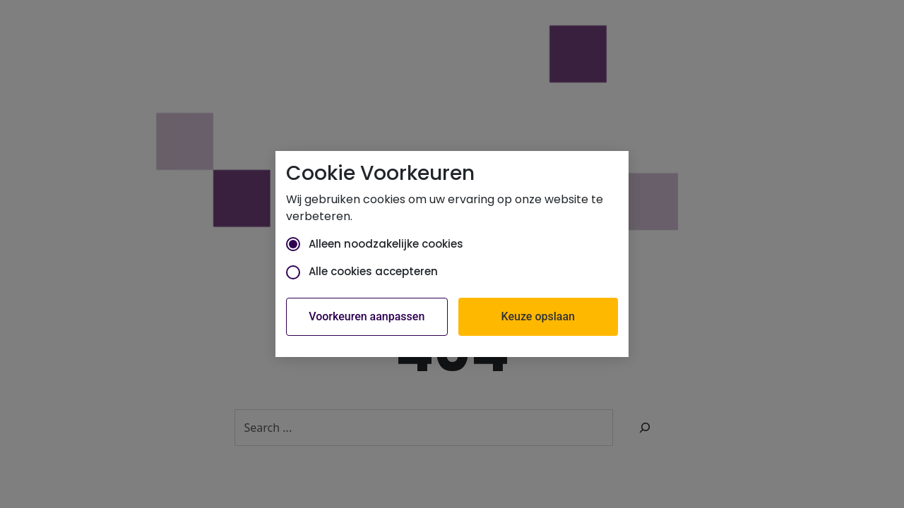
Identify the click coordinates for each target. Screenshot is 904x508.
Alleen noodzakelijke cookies (374, 243)
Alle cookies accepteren (362, 271)
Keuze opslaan (538, 316)
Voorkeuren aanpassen (366, 316)
